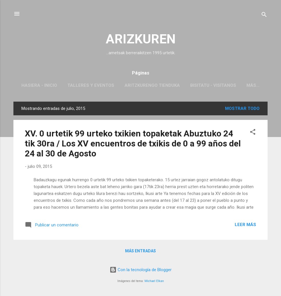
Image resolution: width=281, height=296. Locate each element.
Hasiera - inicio (39, 85)
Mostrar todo (242, 108)
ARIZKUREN (141, 39)
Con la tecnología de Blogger (141, 269)
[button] (252, 132)
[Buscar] (264, 15)
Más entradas (140, 251)
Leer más (245, 224)
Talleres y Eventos (90, 85)
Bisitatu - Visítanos (213, 85)
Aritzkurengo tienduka (152, 85)
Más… (253, 85)
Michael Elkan (154, 281)
